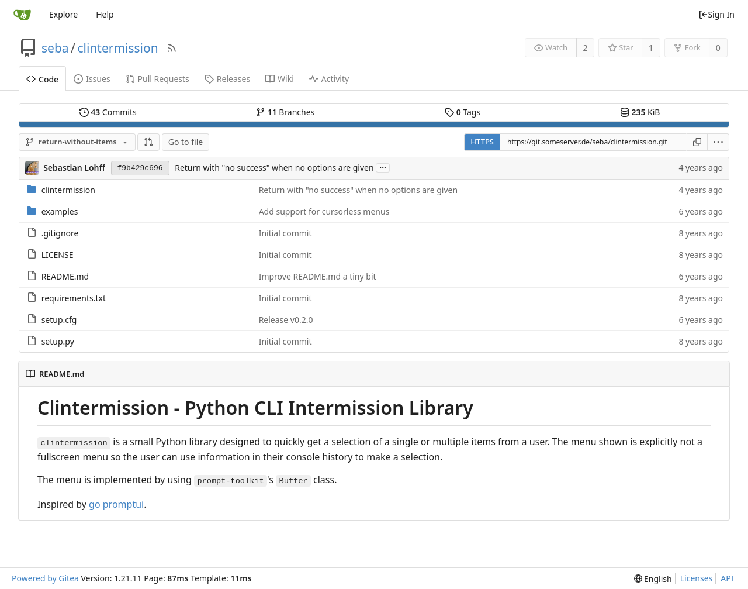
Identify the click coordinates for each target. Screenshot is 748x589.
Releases (227, 78)
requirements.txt (73, 298)
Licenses (696, 578)
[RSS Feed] (172, 48)
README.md (65, 276)
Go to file (185, 141)
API (727, 578)
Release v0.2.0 (286, 319)
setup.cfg (59, 319)
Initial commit (285, 233)
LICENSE (57, 254)
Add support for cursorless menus (324, 211)
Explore (63, 14)
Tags (462, 112)
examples (59, 211)
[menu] (718, 142)
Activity (329, 78)
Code (42, 79)
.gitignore (60, 233)
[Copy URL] (697, 142)
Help (105, 14)
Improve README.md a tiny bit (317, 276)
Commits (108, 112)
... (382, 167)
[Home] (22, 14)
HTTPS (482, 141)
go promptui (116, 504)
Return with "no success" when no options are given (274, 167)
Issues (92, 78)
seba (55, 48)
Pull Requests (157, 78)
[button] (148, 142)
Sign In (716, 14)
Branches (285, 112)
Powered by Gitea (45, 578)
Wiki (279, 78)
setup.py (57, 341)
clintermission (117, 48)
